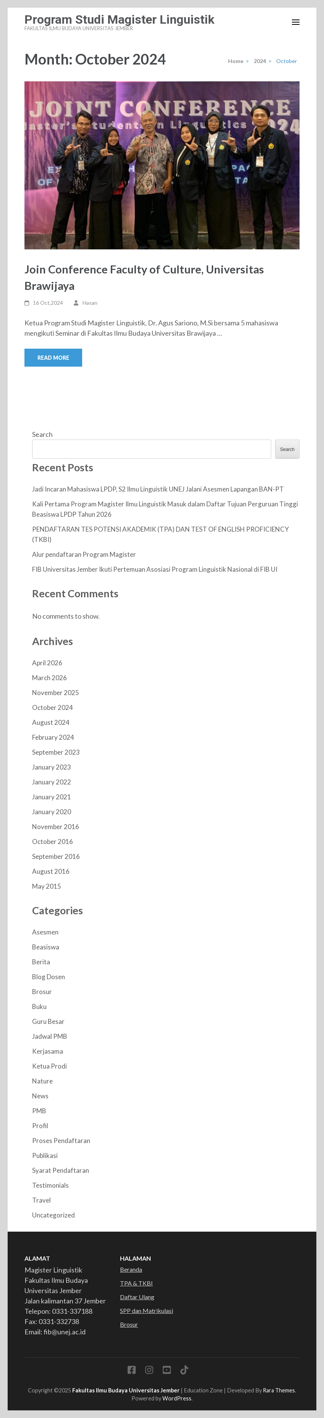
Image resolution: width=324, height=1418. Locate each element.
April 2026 (47, 663)
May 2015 (46, 886)
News (40, 1096)
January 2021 (51, 797)
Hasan (90, 302)
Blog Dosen (48, 977)
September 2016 (56, 856)
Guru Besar (48, 1021)
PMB (39, 1111)
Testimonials (50, 1185)
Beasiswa (45, 947)
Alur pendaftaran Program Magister (84, 554)
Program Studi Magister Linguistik (119, 19)
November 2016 (55, 827)
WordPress (176, 1398)
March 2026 (49, 678)
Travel (41, 1200)
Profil (40, 1126)
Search (42, 434)
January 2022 (51, 782)
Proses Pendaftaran (61, 1141)
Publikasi (45, 1155)
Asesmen (45, 932)
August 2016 (51, 871)
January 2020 (51, 812)
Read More (53, 357)
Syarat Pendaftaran (60, 1170)
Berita (41, 962)
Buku (39, 1006)
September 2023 (56, 752)
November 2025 (55, 693)
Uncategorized (53, 1215)
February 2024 (53, 737)
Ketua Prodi (49, 1066)
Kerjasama (47, 1051)
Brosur (42, 992)
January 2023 (51, 767)
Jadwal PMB (49, 1036)
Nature (42, 1081)
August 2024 (51, 722)
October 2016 (52, 842)
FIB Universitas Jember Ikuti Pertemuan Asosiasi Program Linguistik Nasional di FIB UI (154, 569)
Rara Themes (279, 1390)
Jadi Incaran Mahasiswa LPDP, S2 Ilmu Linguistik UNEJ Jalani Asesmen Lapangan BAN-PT (158, 489)
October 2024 (52, 707)
